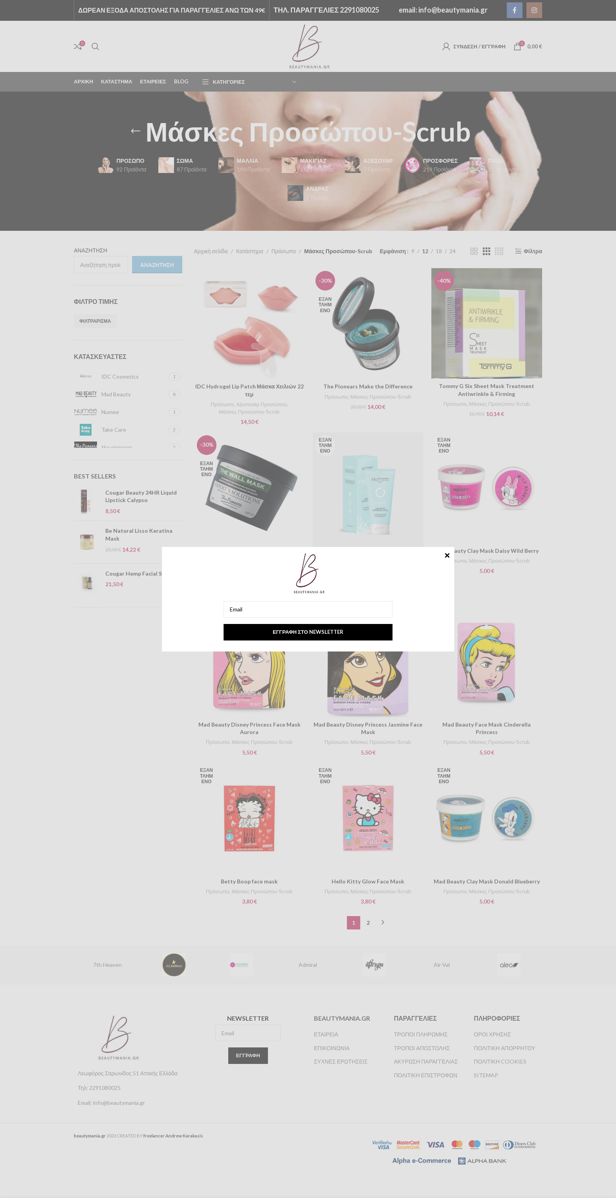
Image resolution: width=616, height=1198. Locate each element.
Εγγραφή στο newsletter (308, 632)
